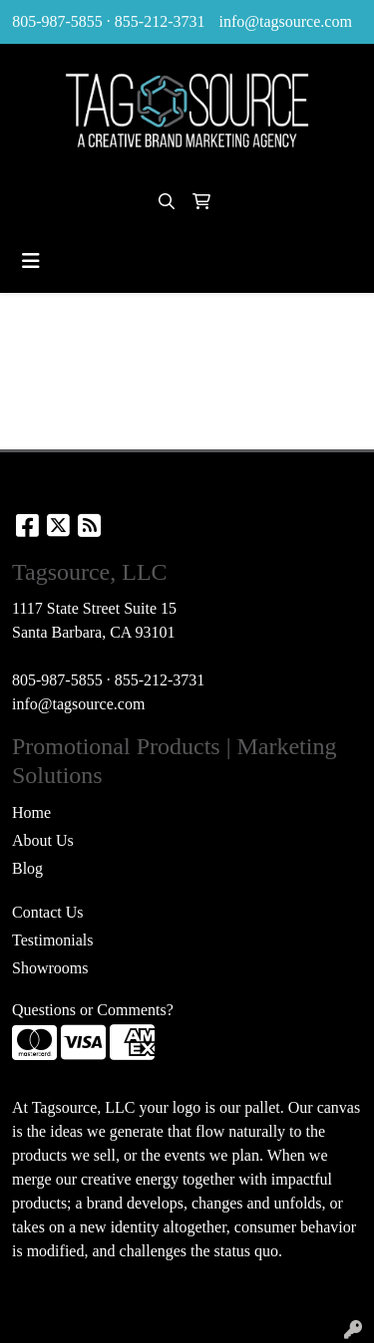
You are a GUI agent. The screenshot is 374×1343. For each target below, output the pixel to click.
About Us (43, 840)
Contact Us (48, 912)
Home (31, 812)
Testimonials (53, 940)
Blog (27, 868)
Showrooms (50, 967)
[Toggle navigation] (31, 261)
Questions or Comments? (93, 1009)
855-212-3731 (160, 21)
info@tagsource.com (284, 21)
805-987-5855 (57, 21)
